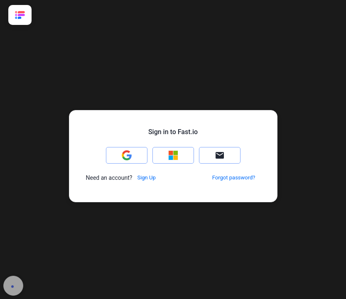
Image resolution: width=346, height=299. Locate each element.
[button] (126, 155)
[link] (20, 15)
